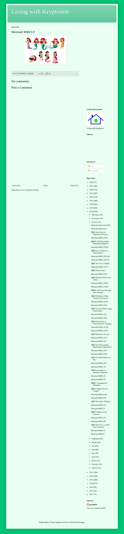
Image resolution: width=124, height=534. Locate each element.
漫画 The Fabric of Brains (100, 401)
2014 (91, 483)
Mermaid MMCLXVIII (99, 327)
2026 (91, 182)
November (96, 219)
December (95, 215)
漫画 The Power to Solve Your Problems (100, 426)
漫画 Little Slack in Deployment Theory (99, 233)
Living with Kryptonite (40, 11)
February (95, 464)
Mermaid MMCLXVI (99, 338)
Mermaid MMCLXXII (99, 302)
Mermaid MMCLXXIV (99, 283)
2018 (91, 212)
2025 (91, 186)
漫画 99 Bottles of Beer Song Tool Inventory (100, 297)
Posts (91, 166)
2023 (91, 193)
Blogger (81, 522)
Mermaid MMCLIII (98, 421)
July (93, 446)
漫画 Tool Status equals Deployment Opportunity (101, 346)
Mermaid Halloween (98, 229)
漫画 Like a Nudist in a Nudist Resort (99, 252)
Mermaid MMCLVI (98, 405)
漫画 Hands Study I (98, 270)
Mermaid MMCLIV (98, 418)
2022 (91, 197)
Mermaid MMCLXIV (99, 351)
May (93, 453)
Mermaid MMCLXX (98, 314)
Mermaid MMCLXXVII (100, 260)
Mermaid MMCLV (98, 409)
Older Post (74, 186)
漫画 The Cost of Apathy (100, 263)
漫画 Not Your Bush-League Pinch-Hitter (101, 310)
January (95, 468)
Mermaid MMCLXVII (99, 331)
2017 (91, 472)
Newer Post (16, 186)
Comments (93, 171)
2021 (91, 201)
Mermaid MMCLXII (98, 363)
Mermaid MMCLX (98, 376)
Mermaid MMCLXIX (99, 318)
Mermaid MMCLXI (98, 367)
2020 (91, 204)
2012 (91, 491)
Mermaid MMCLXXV (99, 274)
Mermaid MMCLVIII (99, 394)
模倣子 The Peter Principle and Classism (101, 291)
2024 (91, 190)
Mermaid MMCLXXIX (99, 247)
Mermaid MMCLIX (98, 380)
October (95, 222)
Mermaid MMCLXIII (99, 354)
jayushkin (93, 505)
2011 (91, 494)
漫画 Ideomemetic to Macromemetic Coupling (101, 323)
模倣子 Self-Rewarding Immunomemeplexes (100, 243)
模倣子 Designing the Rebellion (99, 384)
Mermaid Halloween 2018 (100, 225)
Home (45, 186)
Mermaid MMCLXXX (99, 238)
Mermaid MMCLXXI (99, 305)
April (94, 457)
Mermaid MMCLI (97, 434)
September (96, 439)
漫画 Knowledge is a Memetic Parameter (99, 371)
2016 (91, 476)
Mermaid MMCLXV (98, 341)
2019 (91, 208)
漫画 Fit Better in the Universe (99, 413)
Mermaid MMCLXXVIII (100, 256)
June (93, 450)
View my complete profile (96, 508)
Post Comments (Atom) (30, 190)
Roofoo (66, 522)
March (94, 461)
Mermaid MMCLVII (98, 398)
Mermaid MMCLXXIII (99, 287)
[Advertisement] (45, 164)
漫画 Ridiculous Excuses (100, 334)
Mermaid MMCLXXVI (99, 267)
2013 (91, 487)
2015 (91, 480)
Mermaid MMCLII (98, 431)
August (94, 442)
